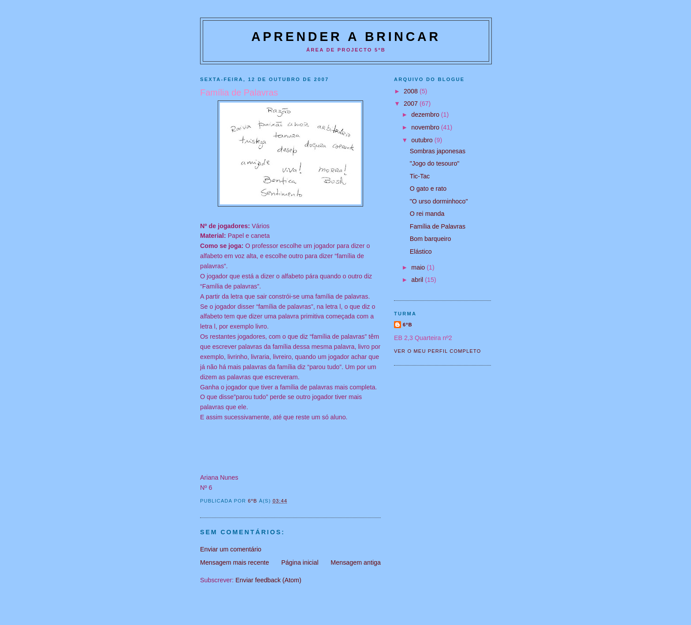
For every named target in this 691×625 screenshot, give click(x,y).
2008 (412, 91)
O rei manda (427, 213)
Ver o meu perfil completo (437, 351)
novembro (426, 127)
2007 (412, 103)
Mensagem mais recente (234, 562)
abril (418, 279)
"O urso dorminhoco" (439, 201)
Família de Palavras (437, 226)
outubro (422, 140)
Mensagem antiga (356, 562)
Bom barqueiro (430, 238)
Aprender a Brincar (346, 37)
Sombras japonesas (437, 151)
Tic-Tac (420, 176)
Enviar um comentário (230, 549)
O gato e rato (428, 188)
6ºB (407, 324)
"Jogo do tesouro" (435, 163)
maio (419, 267)
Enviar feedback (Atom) (268, 580)
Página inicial (299, 562)
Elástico (421, 251)
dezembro (426, 114)
